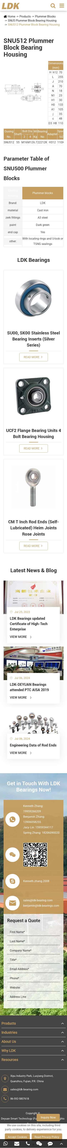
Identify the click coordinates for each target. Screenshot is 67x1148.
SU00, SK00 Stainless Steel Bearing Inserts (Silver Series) (33, 339)
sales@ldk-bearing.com (19, 1089)
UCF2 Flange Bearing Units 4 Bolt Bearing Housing (33, 433)
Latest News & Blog (33, 570)
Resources (9, 1060)
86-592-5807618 (15, 1098)
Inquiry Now (48, 1117)
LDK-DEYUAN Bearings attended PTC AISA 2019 (29, 687)
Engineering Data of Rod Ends (33, 745)
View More (21, 637)
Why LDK (8, 1051)
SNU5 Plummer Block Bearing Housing (32, 20)
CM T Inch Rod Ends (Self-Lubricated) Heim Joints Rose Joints (33, 528)
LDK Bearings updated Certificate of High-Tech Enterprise (29, 623)
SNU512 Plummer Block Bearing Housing (34, 24)
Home (11, 16)
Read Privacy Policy (46, 1137)
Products (25, 16)
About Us (8, 1041)
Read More (33, 357)
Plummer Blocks (45, 16)
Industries (9, 1032)
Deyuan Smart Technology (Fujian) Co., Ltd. (26, 1118)
